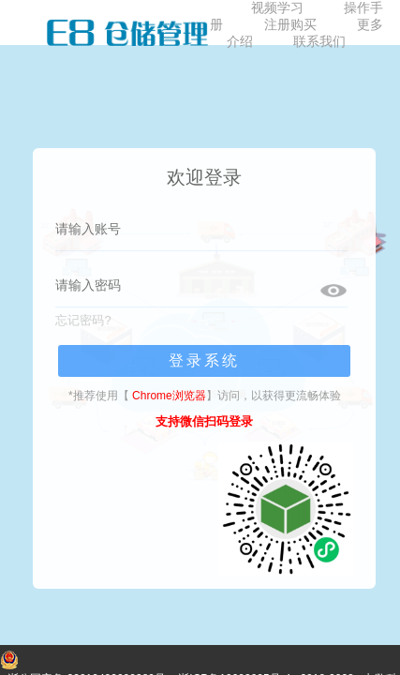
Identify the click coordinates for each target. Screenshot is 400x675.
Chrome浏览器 (169, 395)
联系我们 (319, 41)
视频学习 (277, 7)
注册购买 (290, 24)
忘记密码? (83, 320)
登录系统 (204, 360)
